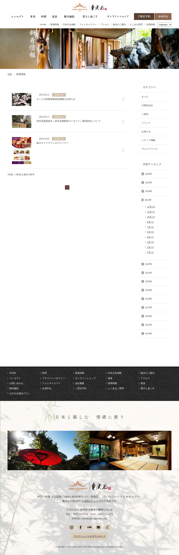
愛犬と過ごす (147, 388)
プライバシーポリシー (53, 378)
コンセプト (15, 378)
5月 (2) (150, 232)
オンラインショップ (85, 378)
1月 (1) (150, 252)
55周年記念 (147, 105)
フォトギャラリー (88, 24)
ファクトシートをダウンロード (89, 536)
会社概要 (79, 383)
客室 (143, 383)
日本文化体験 (69, 24)
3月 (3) (150, 242)
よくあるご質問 (116, 388)
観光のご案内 (119, 24)
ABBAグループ (92, 501)
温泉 (110, 378)
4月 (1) (150, 237)
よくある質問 (136, 24)
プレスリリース (150, 149)
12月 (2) (151, 206)
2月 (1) (150, 247)
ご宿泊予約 (81, 388)
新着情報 (54, 24)
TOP (10, 74)
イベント (146, 122)
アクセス (105, 24)
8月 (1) (150, 222)
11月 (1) (151, 212)
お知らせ (146, 131)
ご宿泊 (145, 114)
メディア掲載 (148, 140)
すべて (145, 96)
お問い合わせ (16, 383)
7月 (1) (150, 227)
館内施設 (14, 388)
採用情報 (150, 24)
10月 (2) (151, 217)
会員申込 (46, 388)
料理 (44, 373)
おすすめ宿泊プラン (19, 393)
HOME (43, 24)
